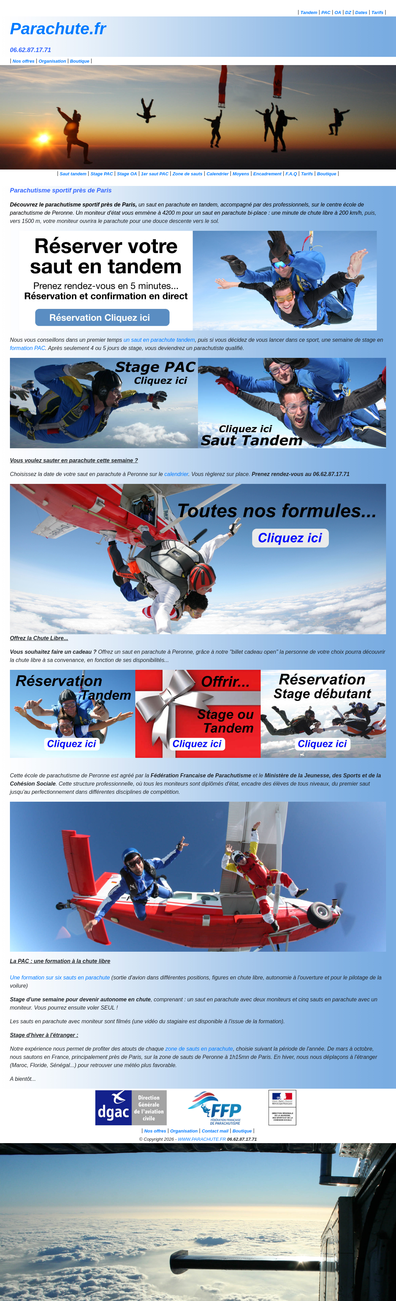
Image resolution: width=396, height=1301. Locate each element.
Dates (361, 12)
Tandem (308, 12)
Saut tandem (73, 173)
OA (338, 12)
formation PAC (27, 348)
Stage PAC (101, 173)
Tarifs (377, 12)
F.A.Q (291, 173)
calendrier (176, 474)
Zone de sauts (187, 173)
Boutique (79, 61)
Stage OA (127, 173)
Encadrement (267, 173)
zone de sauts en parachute (199, 1049)
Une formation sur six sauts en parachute (60, 977)
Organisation (52, 61)
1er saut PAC (155, 173)
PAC (325, 12)
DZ (348, 12)
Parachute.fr (58, 29)
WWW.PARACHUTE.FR (202, 1139)
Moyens (241, 173)
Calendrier (217, 173)
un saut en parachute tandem (159, 340)
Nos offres (24, 61)
